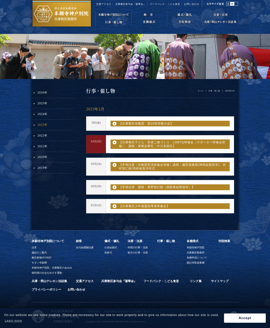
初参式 (108, 252)
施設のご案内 (39, 252)
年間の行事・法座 (138, 247)
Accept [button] (245, 318)
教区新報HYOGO (41, 257)
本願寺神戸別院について (48, 241)
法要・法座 (135, 241)
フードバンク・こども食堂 (161, 281)
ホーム (201, 91)
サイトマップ (220, 281)
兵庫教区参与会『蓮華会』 (130, 4)
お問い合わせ (191, 4)
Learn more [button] (13, 320)
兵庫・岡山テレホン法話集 (49, 281)
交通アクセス (103, 4)
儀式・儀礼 (111, 241)
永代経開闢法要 (85, 247)
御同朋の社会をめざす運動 (47, 272)
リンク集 (196, 281)
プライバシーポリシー (46, 289)
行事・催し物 (214, 91)
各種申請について (197, 257)
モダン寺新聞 (39, 262)
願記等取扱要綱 (195, 262)
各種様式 (192, 241)
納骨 (79, 241)
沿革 (34, 247)
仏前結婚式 (110, 247)
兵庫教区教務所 (195, 252)
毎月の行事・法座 (138, 252)
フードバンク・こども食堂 (165, 4)
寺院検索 (224, 241)
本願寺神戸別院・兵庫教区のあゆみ (52, 267)
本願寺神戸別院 (195, 247)
